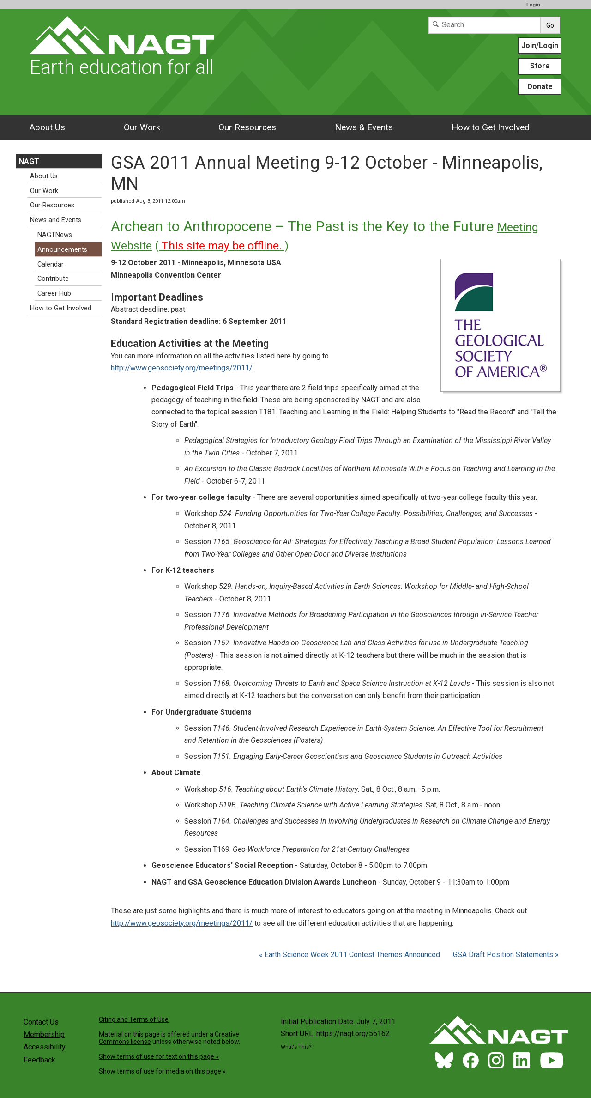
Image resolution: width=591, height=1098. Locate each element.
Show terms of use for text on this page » (159, 1056)
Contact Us (41, 1022)
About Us (47, 127)
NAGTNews (54, 235)
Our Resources (247, 127)
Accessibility (45, 1047)
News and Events (55, 220)
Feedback (39, 1060)
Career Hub (54, 293)
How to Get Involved (491, 127)
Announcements (62, 250)
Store (540, 65)
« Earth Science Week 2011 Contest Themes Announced (350, 954)
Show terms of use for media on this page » (162, 1071)
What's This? (296, 1047)
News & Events (364, 127)
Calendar (50, 264)
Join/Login (539, 45)
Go (550, 25)
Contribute (53, 279)
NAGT (29, 161)
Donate (540, 86)
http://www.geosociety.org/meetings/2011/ (182, 368)
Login (533, 4)
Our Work (142, 127)
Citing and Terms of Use (134, 1019)
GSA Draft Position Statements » (506, 954)
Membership (44, 1034)
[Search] (484, 25)
